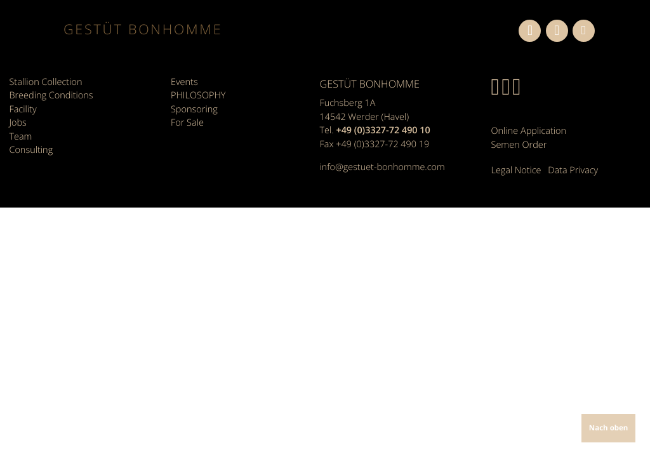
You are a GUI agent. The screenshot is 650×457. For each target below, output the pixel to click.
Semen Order (519, 144)
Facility (22, 108)
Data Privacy (573, 169)
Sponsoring (194, 108)
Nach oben (608, 428)
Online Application (528, 131)
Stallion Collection (45, 82)
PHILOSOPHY (198, 95)
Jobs (17, 122)
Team (20, 135)
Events (184, 82)
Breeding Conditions (50, 95)
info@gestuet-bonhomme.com (382, 167)
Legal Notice (516, 169)
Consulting (30, 148)
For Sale (187, 122)
